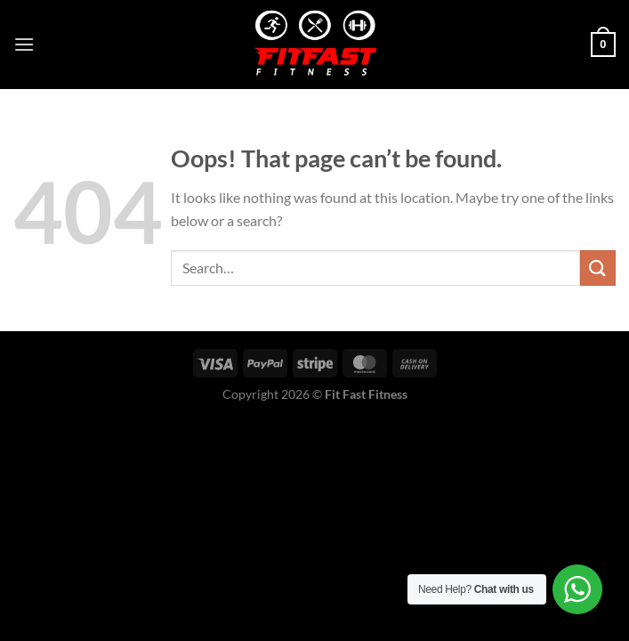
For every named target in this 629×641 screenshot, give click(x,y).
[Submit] (598, 267)
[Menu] (24, 44)
